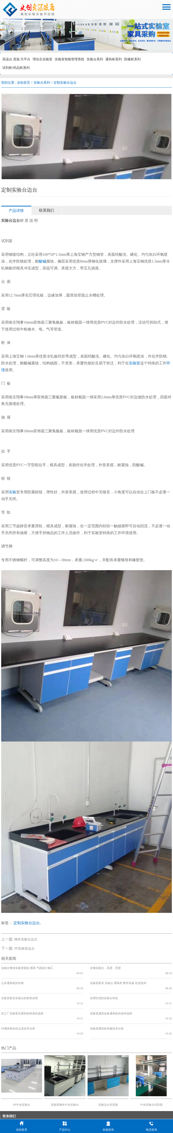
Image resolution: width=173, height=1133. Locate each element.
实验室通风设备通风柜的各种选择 (111, 998)
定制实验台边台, (27, 923)
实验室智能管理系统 (69, 59)
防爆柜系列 (132, 59)
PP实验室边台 (24, 948)
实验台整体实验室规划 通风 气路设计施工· (27, 968)
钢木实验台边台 (25, 939)
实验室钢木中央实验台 (65, 1079)
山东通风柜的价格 (12, 978)
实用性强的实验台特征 (104, 988)
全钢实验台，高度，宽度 (105, 968)
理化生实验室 (42, 59)
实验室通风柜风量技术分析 (107, 1008)
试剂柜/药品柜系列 (16, 68)
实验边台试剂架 (108, 1079)
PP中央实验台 (21, 1079)
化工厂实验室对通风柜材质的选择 (22, 998)
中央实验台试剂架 (151, 1079)
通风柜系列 (113, 59)
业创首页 (23, 82)
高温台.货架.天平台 (16, 59)
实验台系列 (95, 59)
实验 (12, 492)
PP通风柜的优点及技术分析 (18, 1008)
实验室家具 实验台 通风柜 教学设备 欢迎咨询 (118, 978)
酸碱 (42, 261)
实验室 (134, 363)
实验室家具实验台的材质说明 (19, 988)
